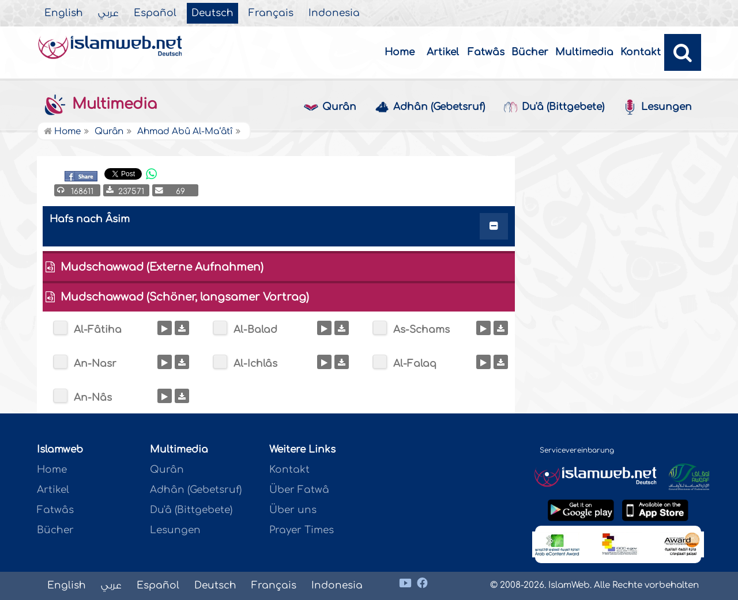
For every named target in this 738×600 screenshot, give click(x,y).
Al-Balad (255, 329)
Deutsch (212, 13)
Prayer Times (301, 530)
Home (400, 52)
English (63, 13)
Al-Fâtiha (98, 329)
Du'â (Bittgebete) (553, 107)
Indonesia (334, 13)
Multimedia (584, 52)
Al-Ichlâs (255, 363)
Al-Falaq (414, 363)
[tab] (279, 228)
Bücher (529, 52)
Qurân (330, 107)
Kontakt (640, 52)
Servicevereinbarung (577, 450)
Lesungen (657, 107)
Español (155, 13)
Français (270, 13)
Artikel (443, 52)
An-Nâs (93, 397)
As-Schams (421, 329)
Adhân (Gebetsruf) (430, 107)
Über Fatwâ (299, 489)
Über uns (293, 509)
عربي (108, 13)
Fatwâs (486, 52)
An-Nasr (95, 363)
